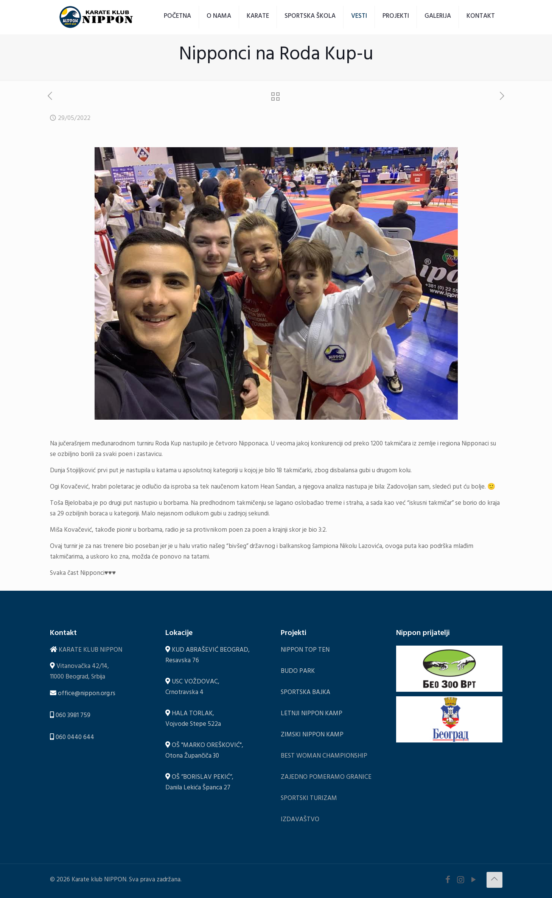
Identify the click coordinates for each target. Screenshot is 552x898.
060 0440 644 (75, 738)
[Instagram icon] (461, 881)
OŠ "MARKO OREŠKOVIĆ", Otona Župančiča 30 (204, 751)
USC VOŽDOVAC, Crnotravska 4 (192, 688)
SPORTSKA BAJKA (305, 693)
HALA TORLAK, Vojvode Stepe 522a (193, 719)
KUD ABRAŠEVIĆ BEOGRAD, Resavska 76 (207, 656)
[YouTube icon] (474, 881)
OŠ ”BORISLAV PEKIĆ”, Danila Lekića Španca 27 (199, 783)
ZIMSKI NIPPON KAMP (312, 735)
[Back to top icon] (494, 880)
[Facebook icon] (448, 881)
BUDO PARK (298, 671)
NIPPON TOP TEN (305, 650)
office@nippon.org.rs (86, 694)
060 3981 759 (73, 716)
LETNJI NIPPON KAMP (311, 714)
